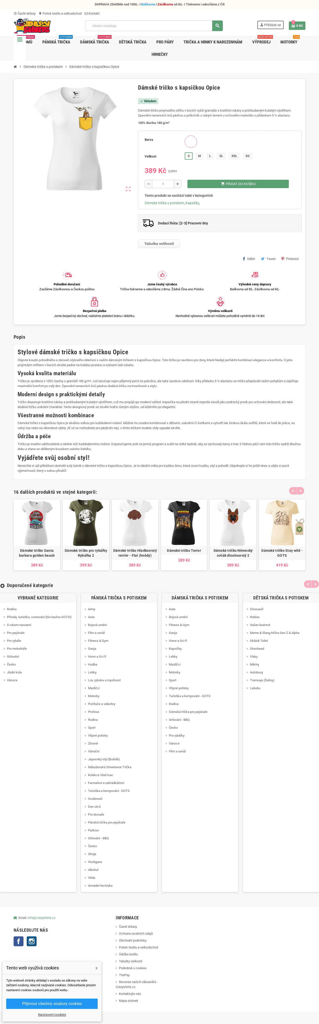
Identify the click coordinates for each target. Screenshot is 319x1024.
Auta (91, 617)
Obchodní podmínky (133, 940)
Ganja (92, 648)
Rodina (12, 609)
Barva (149, 139)
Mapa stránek (128, 1001)
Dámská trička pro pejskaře (188, 712)
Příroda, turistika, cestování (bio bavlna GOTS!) (39, 617)
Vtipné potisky (98, 735)
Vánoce (12, 680)
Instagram (32, 941)
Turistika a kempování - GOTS (109, 791)
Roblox (254, 617)
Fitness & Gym (98, 641)
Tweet (268, 259)
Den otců (94, 806)
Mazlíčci (94, 688)
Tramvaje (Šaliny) (262, 680)
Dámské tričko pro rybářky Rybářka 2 (86, 553)
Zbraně (93, 743)
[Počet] (163, 184)
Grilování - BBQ (98, 838)
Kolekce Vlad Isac (100, 775)
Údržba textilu (128, 954)
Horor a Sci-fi (97, 656)
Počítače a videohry (101, 704)
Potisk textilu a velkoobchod (60, 13)
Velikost (150, 156)
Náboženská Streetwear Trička (109, 767)
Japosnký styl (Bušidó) (104, 759)
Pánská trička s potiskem (119, 597)
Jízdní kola (14, 672)
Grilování (13, 656)
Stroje (92, 854)
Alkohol (93, 870)
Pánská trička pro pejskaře (106, 822)
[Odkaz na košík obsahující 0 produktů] (297, 25)
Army (91, 609)
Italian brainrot (260, 625)
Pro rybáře (14, 641)
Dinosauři (256, 609)
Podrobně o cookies (133, 968)
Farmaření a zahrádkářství (106, 783)
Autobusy (256, 672)
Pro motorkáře (17, 648)
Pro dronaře (96, 814)
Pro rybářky (176, 735)
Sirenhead (257, 648)
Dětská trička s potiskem (281, 597)
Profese (93, 712)
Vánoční (93, 751)
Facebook (18, 941)
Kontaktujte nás (130, 994)
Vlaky (254, 656)
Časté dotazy (25, 13)
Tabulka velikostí (159, 243)
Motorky (93, 696)
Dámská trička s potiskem (164, 203)
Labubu (255, 688)
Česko (11, 664)
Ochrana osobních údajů (136, 933)
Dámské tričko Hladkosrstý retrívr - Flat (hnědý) (135, 553)
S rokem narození (19, 625)
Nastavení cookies (52, 1015)
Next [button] (300, 490)
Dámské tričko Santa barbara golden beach (37, 553)
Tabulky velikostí (130, 961)
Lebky (92, 672)
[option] (36, 534)
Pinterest (290, 259)
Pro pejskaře (15, 633)
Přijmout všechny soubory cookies (52, 1003)
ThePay (124, 975)
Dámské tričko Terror (184, 550)
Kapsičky (192, 203)
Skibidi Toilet (259, 641)
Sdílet (249, 259)
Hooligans (95, 862)
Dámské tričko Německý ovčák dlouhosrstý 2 (233, 553)
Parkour (93, 830)
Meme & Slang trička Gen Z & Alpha (274, 633)
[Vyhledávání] (154, 25)
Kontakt (92, 13)
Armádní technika (100, 885)
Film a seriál (96, 633)
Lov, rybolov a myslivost (104, 680)
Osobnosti (95, 799)
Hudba (92, 664)
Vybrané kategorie (38, 597)
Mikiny (254, 664)
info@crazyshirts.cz (41, 918)
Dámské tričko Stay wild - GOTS (282, 553)
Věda (91, 878)
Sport (91, 727)
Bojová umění (97, 625)
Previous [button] (292, 490)
